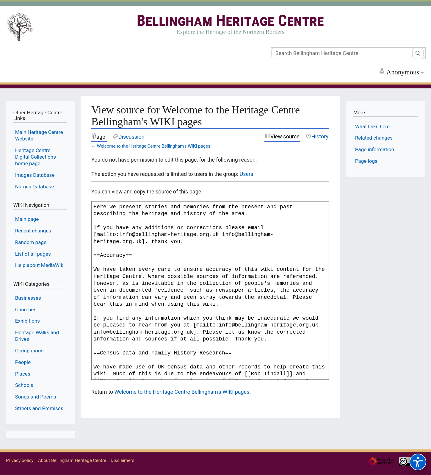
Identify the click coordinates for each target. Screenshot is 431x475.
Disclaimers (122, 460)
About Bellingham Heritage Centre (72, 460)
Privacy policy (20, 460)
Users (246, 174)
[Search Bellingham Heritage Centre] (348, 53)
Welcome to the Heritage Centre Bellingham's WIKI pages (153, 146)
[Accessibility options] (418, 462)
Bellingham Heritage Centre (230, 21)
